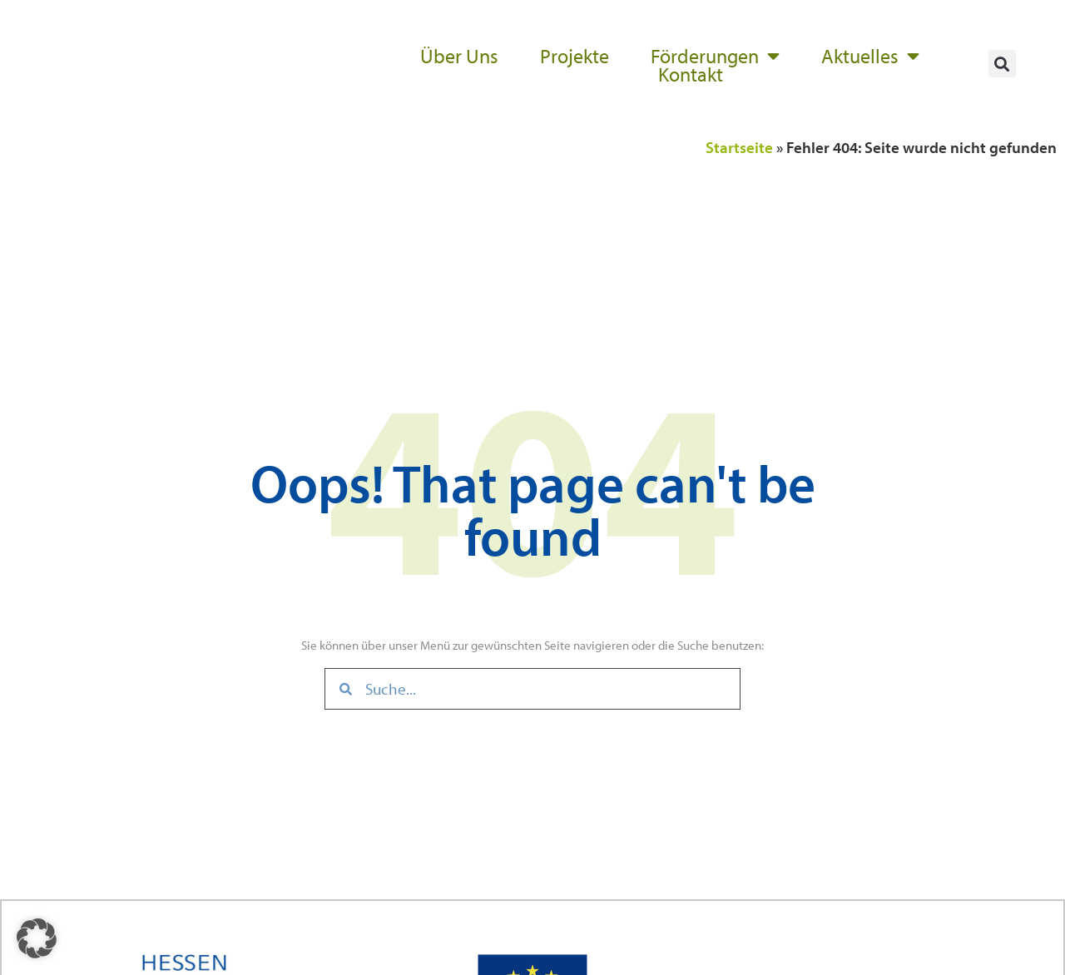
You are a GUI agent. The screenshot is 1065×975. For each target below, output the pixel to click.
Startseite (739, 147)
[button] (1002, 63)
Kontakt (690, 74)
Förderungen (715, 56)
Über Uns (459, 56)
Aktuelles (870, 56)
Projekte (574, 56)
